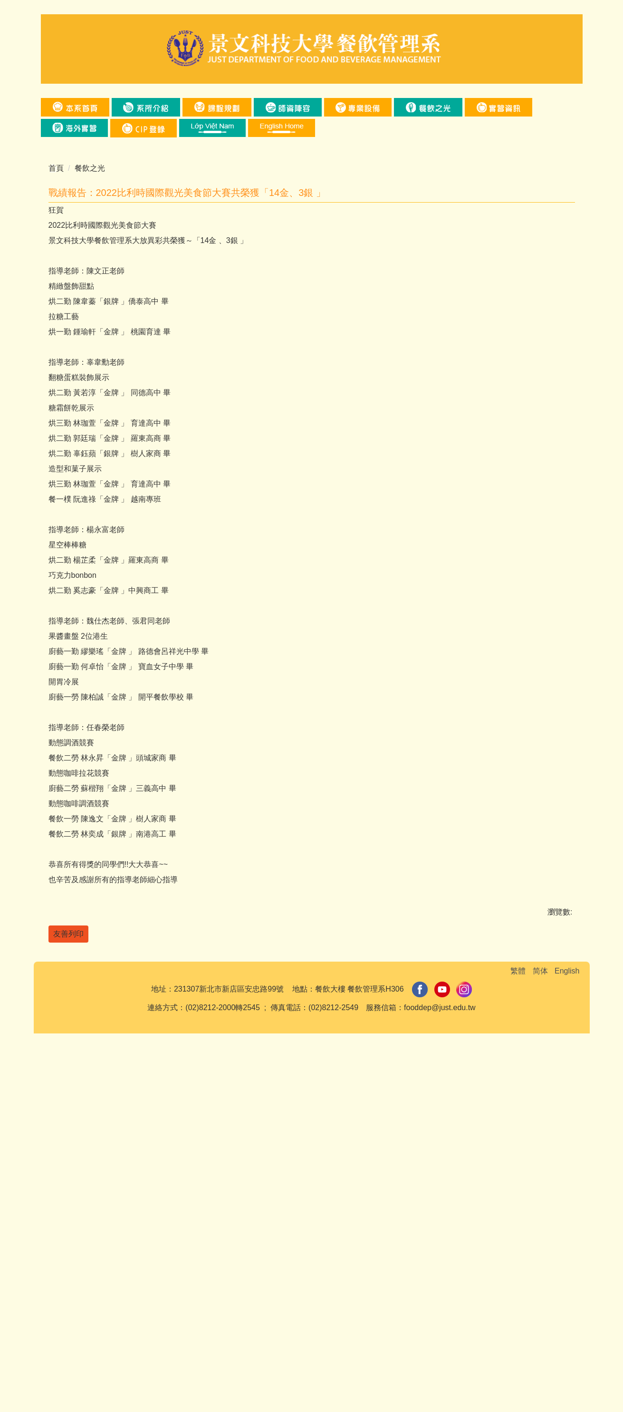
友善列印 (68, 1284)
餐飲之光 (90, 168)
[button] (498, 107)
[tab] (258, 548)
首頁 (56, 168)
